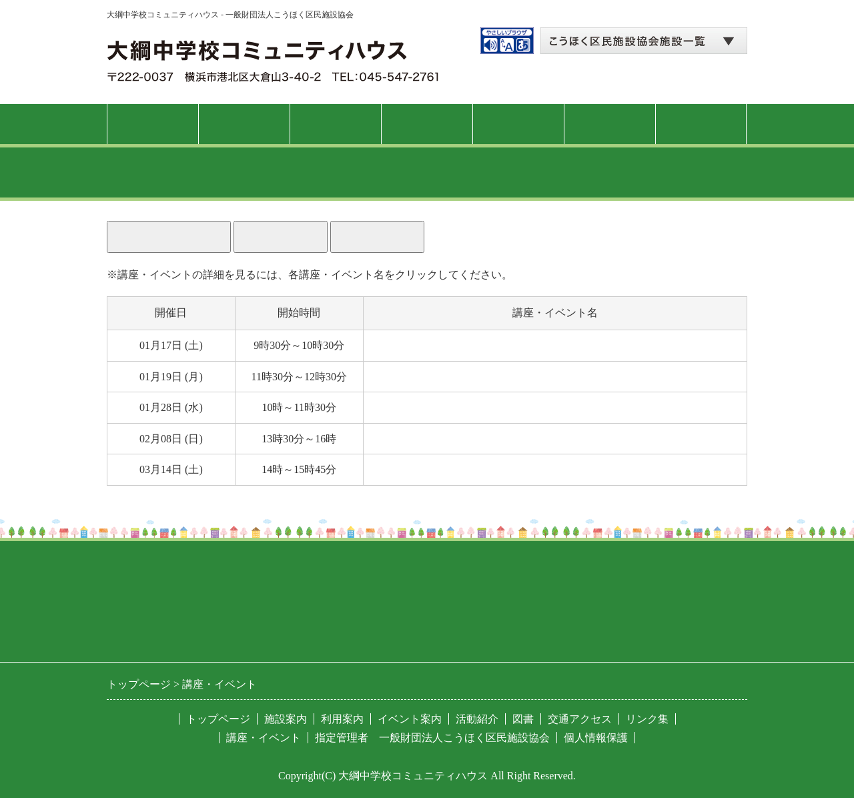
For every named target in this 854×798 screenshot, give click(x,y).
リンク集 (647, 719)
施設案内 (244, 123)
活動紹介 (518, 123)
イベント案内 (410, 719)
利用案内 (335, 123)
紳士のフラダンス (413, 345)
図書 (609, 123)
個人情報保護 (596, 737)
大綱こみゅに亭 (407, 469)
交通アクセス (701, 123)
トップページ (153, 123)
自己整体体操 (402, 376)
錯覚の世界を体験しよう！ (434, 438)
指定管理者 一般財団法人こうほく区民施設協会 (432, 737)
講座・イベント (426, 123)
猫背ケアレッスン (413, 407)
